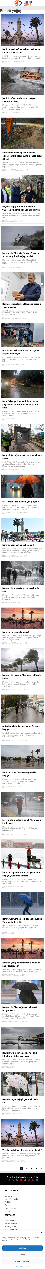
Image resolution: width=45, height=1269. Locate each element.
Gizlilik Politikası (21, 1266)
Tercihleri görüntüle (22, 1261)
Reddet (22, 1255)
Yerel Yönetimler (11, 1199)
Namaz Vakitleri (11, 1223)
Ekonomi (8, 1205)
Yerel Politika (10, 1208)
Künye (28, 1266)
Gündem (8, 1196)
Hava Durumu (10, 1220)
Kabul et (22, 1248)
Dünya (7, 1211)
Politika (8, 1202)
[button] (41, 1232)
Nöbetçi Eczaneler (12, 1226)
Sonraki (39, 1169)
